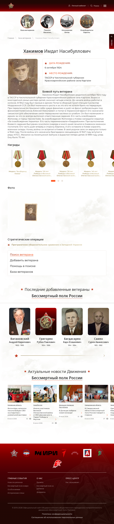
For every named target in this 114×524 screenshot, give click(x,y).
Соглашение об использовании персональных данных (57, 517)
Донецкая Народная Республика (66, 406)
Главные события (17, 478)
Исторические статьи (16, 493)
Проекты (40, 482)
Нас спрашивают (72, 482)
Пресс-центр (72, 478)
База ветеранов (24, 38)
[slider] (16, 356)
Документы (41, 492)
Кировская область (15, 405)
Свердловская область (93, 405)
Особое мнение (14, 489)
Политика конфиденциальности (57, 514)
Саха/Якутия (37, 405)
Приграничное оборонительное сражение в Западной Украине (46, 244)
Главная (11, 38)
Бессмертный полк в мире (18, 486)
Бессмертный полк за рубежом (45, 487)
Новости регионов (15, 482)
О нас (40, 478)
